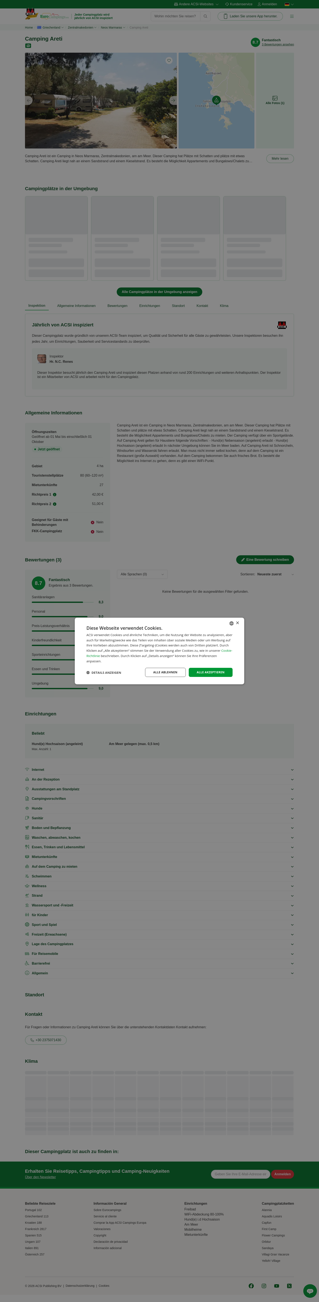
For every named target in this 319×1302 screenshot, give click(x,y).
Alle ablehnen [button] (163, 672)
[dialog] (159, 651)
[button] (103, 672)
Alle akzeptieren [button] (210, 672)
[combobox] (231, 623)
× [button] (237, 622)
